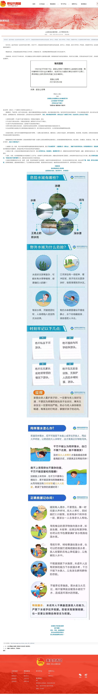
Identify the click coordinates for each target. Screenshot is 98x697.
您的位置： (3, 24)
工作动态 (42, 4)
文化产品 (26, 678)
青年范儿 (26, 676)
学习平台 (63, 4)
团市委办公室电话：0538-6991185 (45, 683)
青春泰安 (53, 4)
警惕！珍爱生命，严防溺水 (13, 648)
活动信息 (17, 24)
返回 (4, 650)
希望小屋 (26, 681)
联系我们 (84, 4)
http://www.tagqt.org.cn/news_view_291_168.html (22, 643)
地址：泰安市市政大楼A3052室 (44, 685)
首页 (34, 4)
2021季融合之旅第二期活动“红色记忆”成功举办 (18, 646)
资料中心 (74, 4)
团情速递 (14, 678)
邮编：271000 (40, 688)
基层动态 (14, 676)
